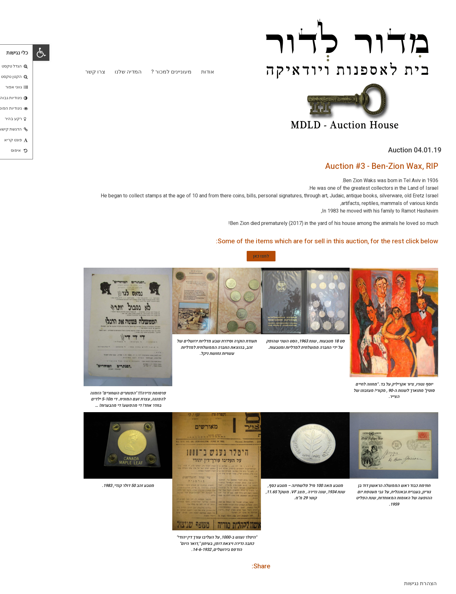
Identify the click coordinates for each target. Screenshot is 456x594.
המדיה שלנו (95, 71)
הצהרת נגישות (387, 583)
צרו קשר (62, 71)
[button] (8, 52)
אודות (174, 71)
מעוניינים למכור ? (138, 71)
